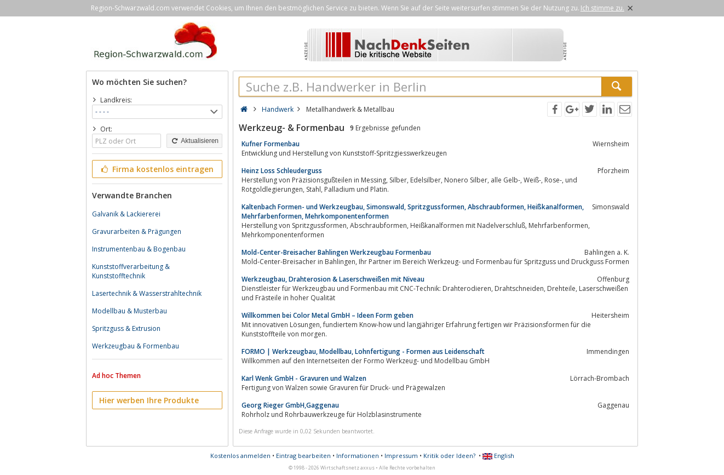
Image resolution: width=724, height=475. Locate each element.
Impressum (401, 455)
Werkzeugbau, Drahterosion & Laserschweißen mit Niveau (333, 279)
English (498, 455)
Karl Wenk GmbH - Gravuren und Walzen (304, 378)
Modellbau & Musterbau (129, 311)
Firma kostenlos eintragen (156, 169)
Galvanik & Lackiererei (126, 214)
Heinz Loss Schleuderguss (282, 170)
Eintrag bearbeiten (303, 455)
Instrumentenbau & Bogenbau (139, 249)
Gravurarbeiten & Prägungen (136, 231)
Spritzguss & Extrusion (126, 328)
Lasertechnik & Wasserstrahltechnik (147, 293)
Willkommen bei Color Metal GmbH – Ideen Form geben (327, 315)
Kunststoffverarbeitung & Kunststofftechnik (131, 271)
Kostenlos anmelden (240, 455)
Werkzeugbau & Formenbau (135, 346)
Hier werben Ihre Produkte (149, 400)
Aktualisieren (194, 141)
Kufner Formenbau (271, 143)
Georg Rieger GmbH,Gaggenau (290, 405)
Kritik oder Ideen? (449, 455)
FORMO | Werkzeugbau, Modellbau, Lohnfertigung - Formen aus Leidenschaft (363, 351)
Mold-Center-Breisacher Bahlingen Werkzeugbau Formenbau (336, 252)
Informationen (357, 455)
